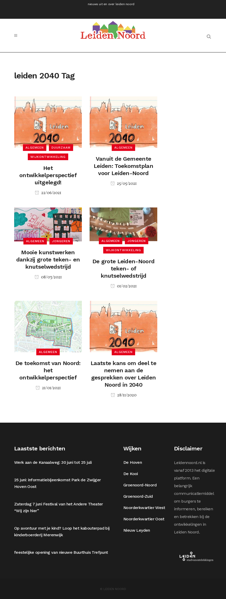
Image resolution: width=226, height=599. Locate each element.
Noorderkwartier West (144, 507)
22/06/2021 (48, 193)
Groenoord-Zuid (138, 496)
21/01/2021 (48, 388)
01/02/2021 (123, 286)
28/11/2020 (123, 395)
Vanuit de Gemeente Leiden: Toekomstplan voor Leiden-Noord (123, 166)
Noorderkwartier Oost (143, 518)
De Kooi (130, 473)
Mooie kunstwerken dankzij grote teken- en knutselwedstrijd (48, 259)
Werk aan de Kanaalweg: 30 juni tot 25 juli (53, 462)
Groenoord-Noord (140, 485)
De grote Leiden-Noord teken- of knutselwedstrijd (123, 268)
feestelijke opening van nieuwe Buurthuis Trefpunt (61, 552)
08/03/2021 (48, 277)
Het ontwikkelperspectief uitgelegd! (48, 175)
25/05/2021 (123, 184)
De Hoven (132, 462)
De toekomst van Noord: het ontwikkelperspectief (48, 370)
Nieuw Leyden (136, 530)
